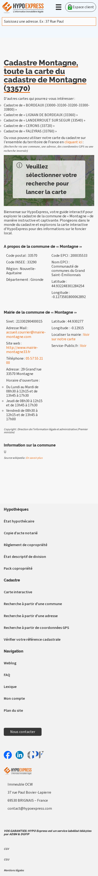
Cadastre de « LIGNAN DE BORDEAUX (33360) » (41, 115)
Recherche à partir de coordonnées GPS (36, 627)
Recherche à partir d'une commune (33, 603)
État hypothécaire (19, 521)
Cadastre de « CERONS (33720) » (29, 125)
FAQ (7, 675)
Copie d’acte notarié (21, 533)
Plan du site (13, 710)
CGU (6, 860)
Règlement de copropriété (25, 545)
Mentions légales (14, 870)
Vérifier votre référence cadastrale (32, 639)
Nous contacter (22, 731)
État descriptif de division (25, 556)
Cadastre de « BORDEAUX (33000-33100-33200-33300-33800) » (46, 107)
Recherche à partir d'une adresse (31, 616)
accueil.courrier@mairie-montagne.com (26, 334)
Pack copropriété (18, 568)
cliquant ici (73, 142)
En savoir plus (34, 458)
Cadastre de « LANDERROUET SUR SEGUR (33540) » (44, 120)
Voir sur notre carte (70, 336)
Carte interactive (18, 592)
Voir (83, 345)
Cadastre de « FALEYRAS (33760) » (30, 131)
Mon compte (14, 698)
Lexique (10, 686)
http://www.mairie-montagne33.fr (22, 349)
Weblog (10, 663)
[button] (58, 7)
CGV (6, 849)
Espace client (80, 7)
